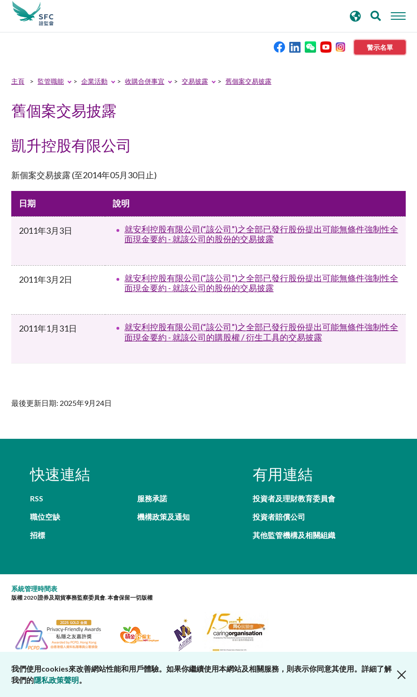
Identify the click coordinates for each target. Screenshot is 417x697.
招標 (37, 535)
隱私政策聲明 (56, 679)
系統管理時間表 (34, 589)
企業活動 (94, 81)
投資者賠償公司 (279, 516)
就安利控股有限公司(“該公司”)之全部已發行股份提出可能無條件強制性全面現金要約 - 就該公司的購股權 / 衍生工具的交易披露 (261, 332)
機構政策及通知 (163, 516)
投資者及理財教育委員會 (294, 498)
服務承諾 (152, 498)
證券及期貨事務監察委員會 (32, 13)
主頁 (17, 81)
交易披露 (195, 81)
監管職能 (51, 81)
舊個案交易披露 (248, 81)
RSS (36, 498)
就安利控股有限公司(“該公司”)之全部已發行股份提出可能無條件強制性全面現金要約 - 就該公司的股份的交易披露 (261, 234)
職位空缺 (45, 516)
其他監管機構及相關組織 (294, 535)
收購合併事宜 (144, 81)
